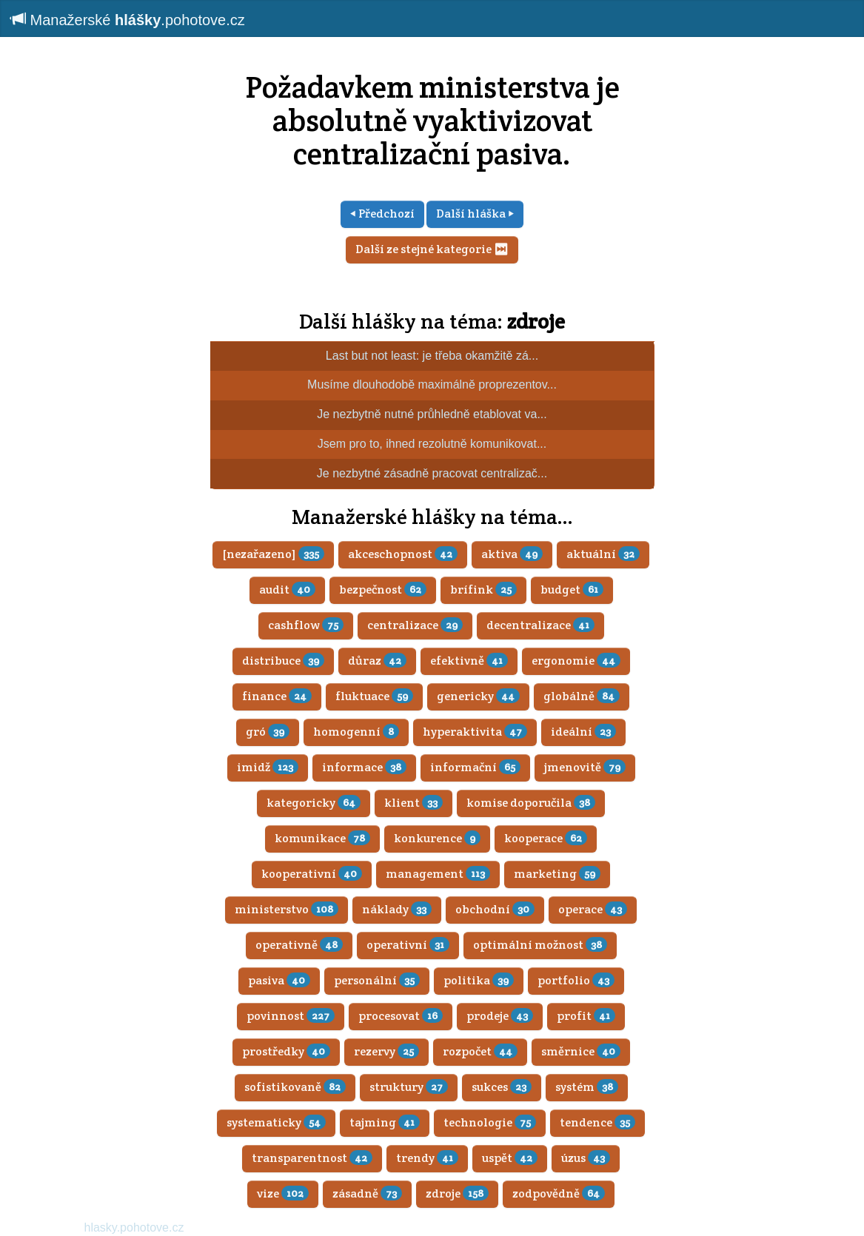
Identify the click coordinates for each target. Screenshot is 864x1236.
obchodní (495, 909)
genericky (478, 696)
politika (478, 980)
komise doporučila (530, 802)
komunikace (322, 838)
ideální (583, 731)
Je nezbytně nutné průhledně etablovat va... (431, 414)
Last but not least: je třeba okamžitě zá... (432, 355)
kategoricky (314, 802)
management (438, 873)
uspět (510, 1158)
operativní (407, 945)
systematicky (276, 1122)
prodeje (499, 1016)
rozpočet (480, 1051)
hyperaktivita (475, 731)
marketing (557, 873)
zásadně (367, 1193)
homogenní (356, 731)
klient (413, 802)
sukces (502, 1087)
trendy (427, 1158)
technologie (489, 1122)
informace (364, 767)
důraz (377, 660)
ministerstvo (286, 909)
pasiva (279, 980)
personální (377, 980)
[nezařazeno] (273, 554)
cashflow (306, 625)
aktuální (603, 554)
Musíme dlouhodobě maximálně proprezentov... (432, 384)
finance (277, 696)
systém (586, 1087)
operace (592, 909)
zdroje (536, 321)
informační (475, 767)
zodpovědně (558, 1193)
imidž (267, 767)
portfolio (576, 980)
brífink (483, 589)
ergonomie (576, 660)
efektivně (469, 660)
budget (571, 589)
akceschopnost (403, 554)
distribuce (283, 660)
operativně (299, 945)
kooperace (545, 838)
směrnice (580, 1051)
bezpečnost (382, 589)
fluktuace (374, 696)
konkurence (437, 838)
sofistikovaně (295, 1087)
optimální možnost (540, 945)
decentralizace (540, 625)
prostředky (286, 1051)
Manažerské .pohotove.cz (128, 19)
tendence (597, 1122)
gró (267, 731)
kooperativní (311, 873)
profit (586, 1016)
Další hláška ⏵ (475, 213)
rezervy (386, 1051)
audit (287, 589)
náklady (397, 909)
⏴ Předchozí (382, 213)
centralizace (415, 625)
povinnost (291, 1016)
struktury (408, 1087)
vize (283, 1193)
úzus (585, 1158)
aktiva (512, 554)
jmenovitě (585, 767)
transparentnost (312, 1158)
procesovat (400, 1016)
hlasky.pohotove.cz (134, 1227)
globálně (581, 696)
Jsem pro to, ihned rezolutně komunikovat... (432, 443)
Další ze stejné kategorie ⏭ (432, 249)
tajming (384, 1122)
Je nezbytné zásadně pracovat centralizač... (432, 473)
